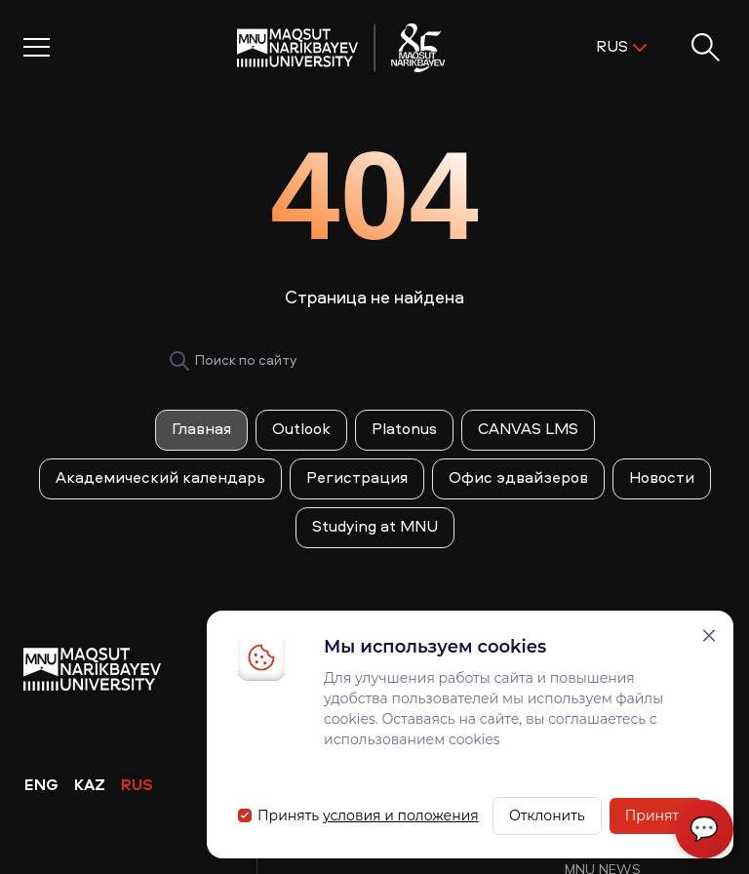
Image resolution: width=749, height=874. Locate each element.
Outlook (301, 430)
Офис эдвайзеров (518, 479)
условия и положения (401, 815)
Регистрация (357, 479)
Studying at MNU (375, 528)
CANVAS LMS (528, 430)
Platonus (404, 430)
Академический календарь (160, 479)
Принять (656, 815)
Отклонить (547, 815)
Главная (201, 430)
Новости (661, 479)
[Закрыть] (709, 635)
